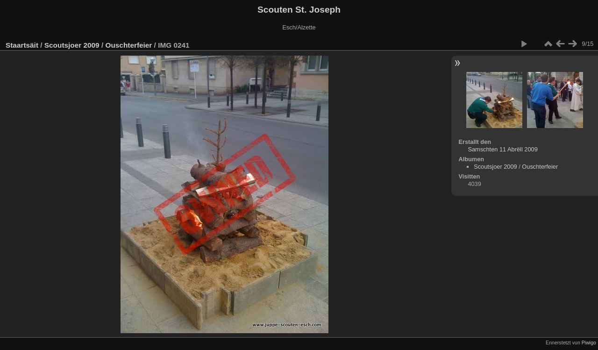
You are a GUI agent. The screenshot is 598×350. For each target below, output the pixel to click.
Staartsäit (22, 45)
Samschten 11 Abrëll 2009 (502, 149)
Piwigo (589, 342)
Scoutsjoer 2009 (72, 45)
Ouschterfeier (128, 45)
